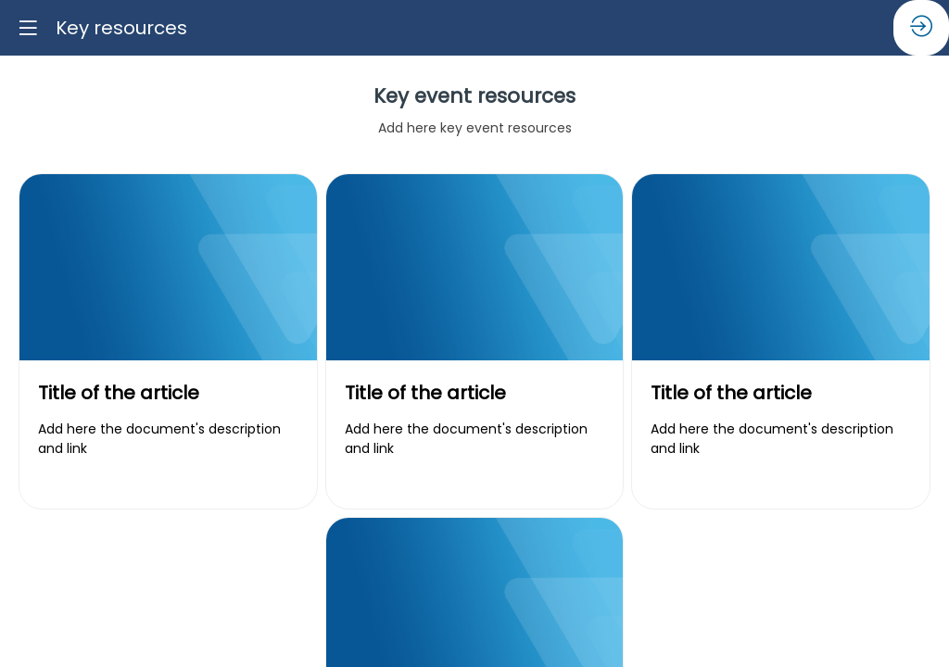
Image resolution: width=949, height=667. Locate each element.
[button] (28, 28)
